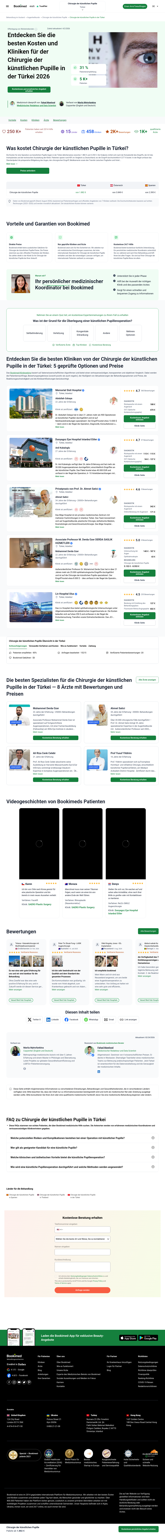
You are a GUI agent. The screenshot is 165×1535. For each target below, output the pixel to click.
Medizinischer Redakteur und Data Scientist (36, 105)
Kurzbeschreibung (63, 1252)
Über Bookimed (63, 1355)
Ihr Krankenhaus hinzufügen (119, 1355)
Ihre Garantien (44, 1371)
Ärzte (46, 120)
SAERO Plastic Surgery (39, 903)
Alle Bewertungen (148, 930)
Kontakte (61, 1379)
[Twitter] (24, 1374)
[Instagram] (14, 1374)
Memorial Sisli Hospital (68, 389)
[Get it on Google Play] (148, 1330)
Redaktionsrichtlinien (147, 1379)
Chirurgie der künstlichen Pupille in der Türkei (83, 1195)
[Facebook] (9, 1374)
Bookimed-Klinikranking (20, 372)
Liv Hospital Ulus (64, 592)
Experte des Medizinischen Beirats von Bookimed (78, 1367)
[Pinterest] (29, 1374)
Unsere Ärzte (62, 1363)
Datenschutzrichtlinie (95, 1268)
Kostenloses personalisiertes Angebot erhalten (29, 90)
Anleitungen (43, 1367)
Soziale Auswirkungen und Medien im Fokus (76, 1371)
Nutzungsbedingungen (79, 1268)
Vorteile (12, 120)
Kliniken (36, 120)
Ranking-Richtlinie (146, 1371)
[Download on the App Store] (128, 1330)
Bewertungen (59, 120)
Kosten (23, 120)
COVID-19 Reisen (145, 1375)
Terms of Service (61, 1276)
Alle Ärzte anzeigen (147, 679)
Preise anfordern (27, 170)
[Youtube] (19, 1374)
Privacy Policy (98, 1273)
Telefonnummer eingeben (66, 1223)
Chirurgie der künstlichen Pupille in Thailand (52, 1195)
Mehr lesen (11, 163)
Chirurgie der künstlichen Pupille (24, 191)
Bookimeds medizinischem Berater (110, 1042)
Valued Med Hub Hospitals (21, 999)
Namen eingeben (62, 1239)
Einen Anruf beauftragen (135, 6)
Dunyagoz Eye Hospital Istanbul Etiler (76, 438)
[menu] (7, 6)
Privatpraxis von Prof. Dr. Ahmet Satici (76, 487)
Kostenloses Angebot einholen (139, 417)
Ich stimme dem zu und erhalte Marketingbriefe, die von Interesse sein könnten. (83, 1270)
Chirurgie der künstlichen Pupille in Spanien (21, 1195)
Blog (40, 1363)
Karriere (60, 1375)
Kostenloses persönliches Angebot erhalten (139, 1529)
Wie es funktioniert (65, 1359)
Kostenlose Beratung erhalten (55, 737)
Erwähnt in (12, 1356)
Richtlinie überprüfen (147, 1363)
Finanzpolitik (143, 1367)
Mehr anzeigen (15, 988)
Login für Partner (114, 1359)
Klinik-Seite (139, 425)
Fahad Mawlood (105, 1046)
